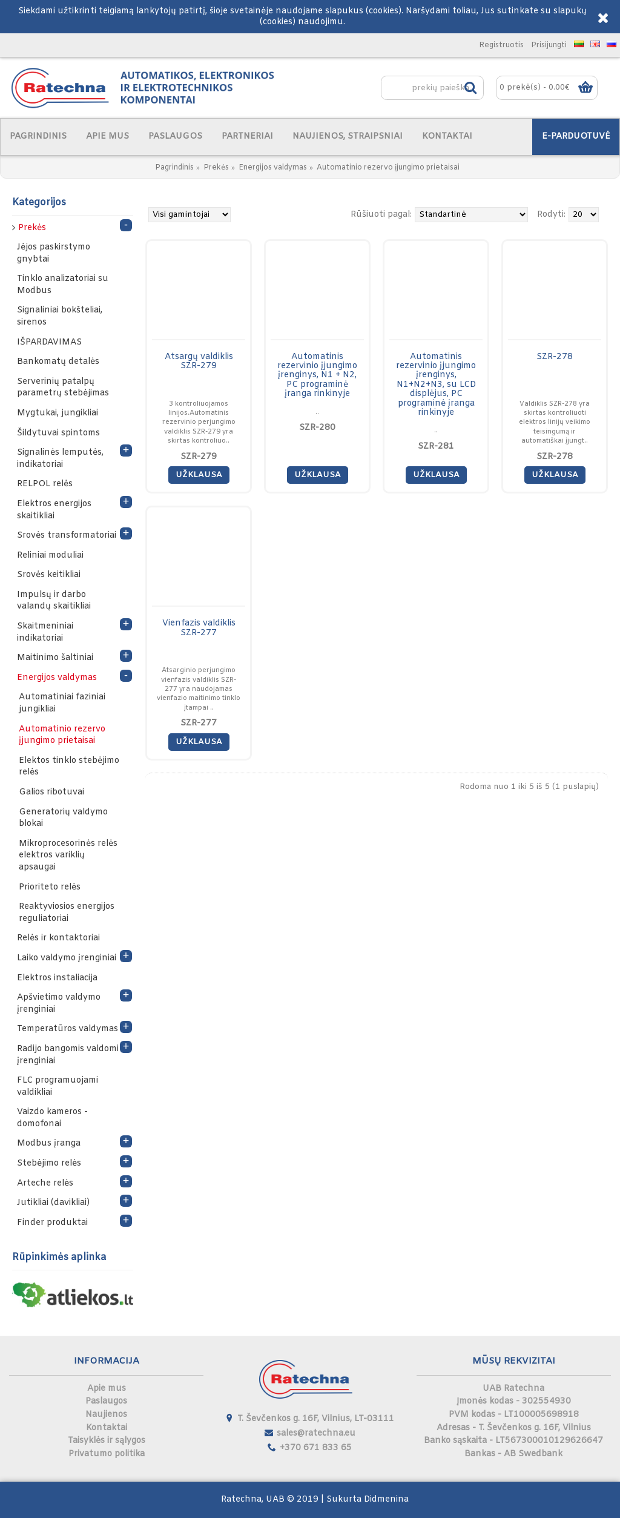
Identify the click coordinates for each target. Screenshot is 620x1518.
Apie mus (106, 1388)
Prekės (216, 168)
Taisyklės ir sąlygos (106, 1441)
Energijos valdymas (273, 168)
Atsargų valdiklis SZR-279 (199, 361)
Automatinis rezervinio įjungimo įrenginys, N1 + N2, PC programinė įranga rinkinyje (317, 375)
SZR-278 (554, 357)
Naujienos (106, 1415)
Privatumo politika (106, 1454)
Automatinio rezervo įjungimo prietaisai (388, 168)
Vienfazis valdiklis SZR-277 (199, 628)
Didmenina (386, 1499)
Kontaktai (106, 1428)
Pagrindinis (174, 168)
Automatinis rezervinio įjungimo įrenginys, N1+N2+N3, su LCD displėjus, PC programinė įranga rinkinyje (436, 384)
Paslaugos (106, 1401)
